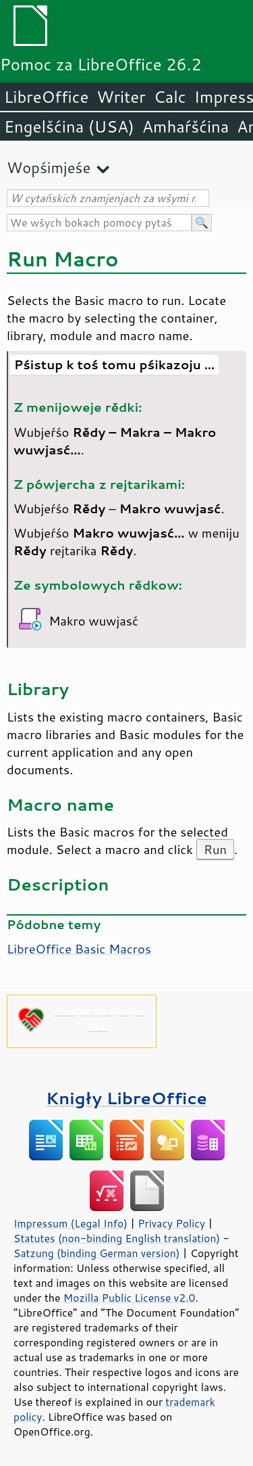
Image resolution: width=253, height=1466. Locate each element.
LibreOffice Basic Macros (79, 948)
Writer (120, 96)
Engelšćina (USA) (69, 126)
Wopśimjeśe (48, 167)
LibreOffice (46, 96)
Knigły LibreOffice (126, 1098)
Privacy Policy (171, 1223)
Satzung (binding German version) (96, 1253)
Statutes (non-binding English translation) (116, 1238)
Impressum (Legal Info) (70, 1223)
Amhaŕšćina (185, 126)
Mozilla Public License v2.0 (129, 1297)
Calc (170, 96)
